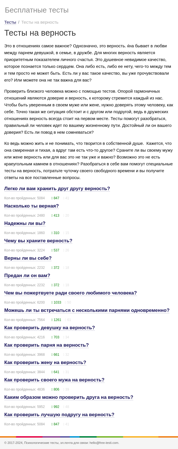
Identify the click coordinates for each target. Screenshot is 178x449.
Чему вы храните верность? (38, 240)
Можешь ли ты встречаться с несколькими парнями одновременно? (86, 310)
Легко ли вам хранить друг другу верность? (57, 188)
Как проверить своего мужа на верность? (54, 380)
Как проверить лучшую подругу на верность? (59, 414)
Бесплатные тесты (37, 10)
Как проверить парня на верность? (46, 345)
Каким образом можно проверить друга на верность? (68, 397)
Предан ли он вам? (27, 275)
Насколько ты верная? (31, 206)
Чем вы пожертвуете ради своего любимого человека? (70, 293)
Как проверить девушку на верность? (49, 327)
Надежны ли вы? (25, 223)
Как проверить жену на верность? (45, 362)
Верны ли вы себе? (28, 258)
